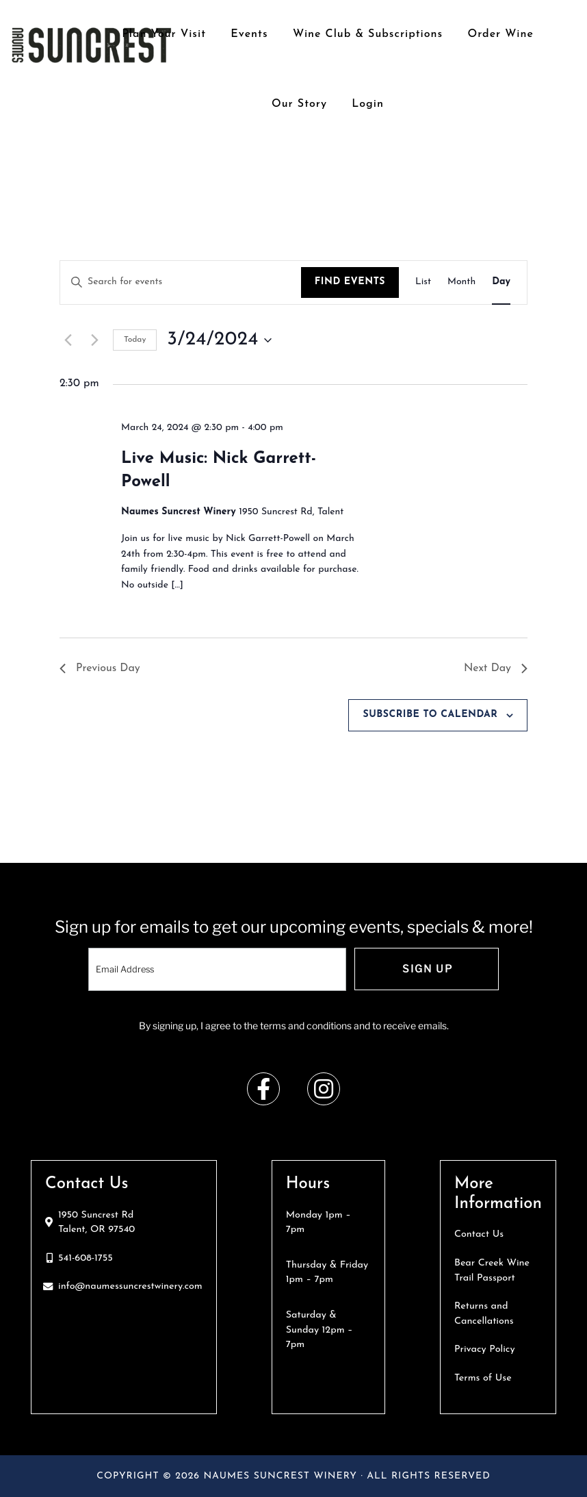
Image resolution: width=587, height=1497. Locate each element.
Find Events (350, 282)
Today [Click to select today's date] (135, 340)
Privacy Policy (484, 1349)
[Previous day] (68, 340)
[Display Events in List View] (423, 282)
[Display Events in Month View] (461, 282)
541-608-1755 (85, 1258)
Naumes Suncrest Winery (91, 44)
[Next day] (94, 340)
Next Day (495, 668)
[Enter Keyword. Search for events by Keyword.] (180, 282)
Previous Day (100, 668)
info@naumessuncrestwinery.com (130, 1286)
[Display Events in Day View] (501, 282)
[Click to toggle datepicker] (219, 340)
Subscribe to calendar (430, 714)
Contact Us (479, 1234)
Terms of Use (483, 1378)
